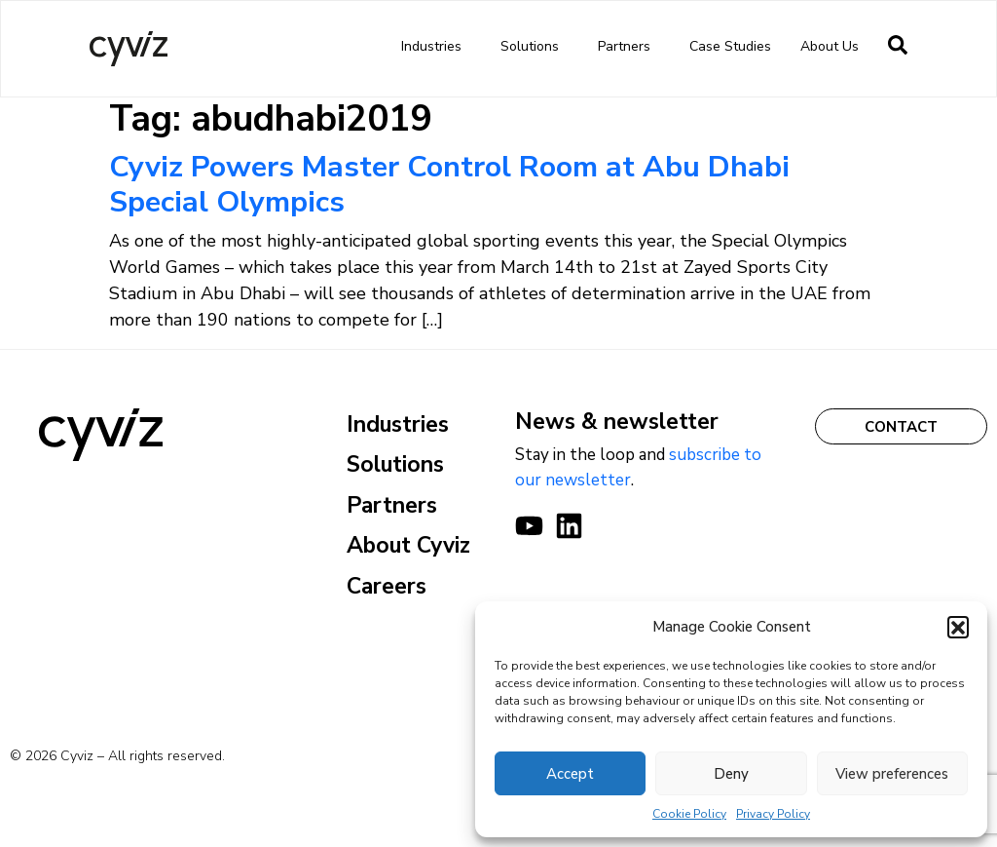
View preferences (891, 774)
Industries (436, 47)
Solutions (534, 47)
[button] (958, 626)
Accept (570, 774)
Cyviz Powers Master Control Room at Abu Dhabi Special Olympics (449, 184)
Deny (731, 774)
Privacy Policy (773, 814)
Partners (629, 47)
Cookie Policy (689, 814)
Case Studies (730, 46)
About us (834, 47)
